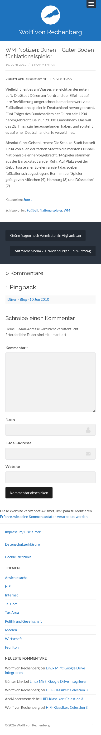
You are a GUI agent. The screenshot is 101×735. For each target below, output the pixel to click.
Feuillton (12, 647)
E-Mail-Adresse (18, 442)
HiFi (8, 586)
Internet (11, 595)
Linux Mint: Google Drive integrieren (58, 681)
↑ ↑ (94, 725)
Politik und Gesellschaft (23, 621)
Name (10, 419)
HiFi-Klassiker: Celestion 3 (67, 690)
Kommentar (16, 347)
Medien (11, 630)
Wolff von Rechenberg (50, 32)
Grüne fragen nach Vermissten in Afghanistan (45, 235)
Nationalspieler (51, 210)
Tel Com (11, 604)
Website (12, 466)
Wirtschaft (13, 639)
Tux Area (12, 612)
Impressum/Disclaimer (23, 532)
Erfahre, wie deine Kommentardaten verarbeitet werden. (44, 516)
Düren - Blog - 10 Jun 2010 (28, 299)
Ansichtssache (16, 577)
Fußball (32, 210)
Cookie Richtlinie (18, 557)
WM (67, 210)
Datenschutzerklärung (22, 544)
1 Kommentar (43, 64)
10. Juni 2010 (16, 64)
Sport (28, 199)
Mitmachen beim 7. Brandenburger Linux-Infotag (53, 251)
